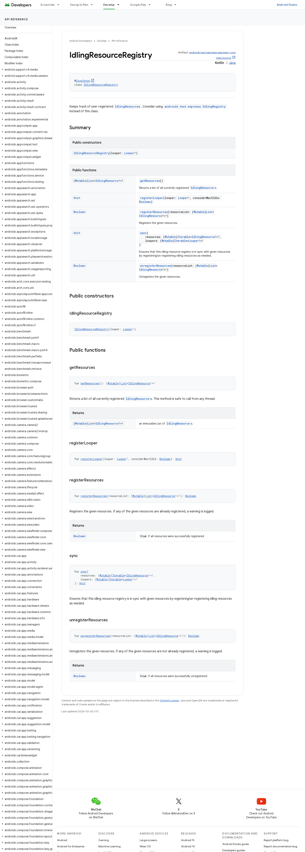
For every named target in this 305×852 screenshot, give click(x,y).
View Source (223, 58)
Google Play (138, 4)
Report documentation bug (280, 846)
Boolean (145, 202)
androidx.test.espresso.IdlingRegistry (195, 106)
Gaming (103, 840)
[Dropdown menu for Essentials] (60, 4)
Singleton (83, 81)
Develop (101, 40)
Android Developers (80, 40)
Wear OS (145, 846)
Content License (169, 700)
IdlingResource (107, 181)
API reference (16, 19)
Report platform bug (276, 840)
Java (232, 63)
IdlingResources (127, 106)
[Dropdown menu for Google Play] (151, 4)
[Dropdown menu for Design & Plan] (93, 4)
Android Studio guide (235, 844)
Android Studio (287, 4)
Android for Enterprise (70, 846)
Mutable (80, 181)
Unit (77, 198)
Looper (129, 153)
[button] (25, 69)
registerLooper (151, 198)
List (91, 181)
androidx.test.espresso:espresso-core (212, 52)
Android (62, 840)
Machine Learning (109, 846)
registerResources (154, 212)
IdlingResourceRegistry (101, 85)
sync (143, 233)
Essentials (48, 4)
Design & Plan (79, 4)
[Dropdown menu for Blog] (177, 4)
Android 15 (188, 840)
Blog (169, 4)
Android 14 (188, 846)
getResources (150, 181)
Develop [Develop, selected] (109, 4)
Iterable (183, 237)
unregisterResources (155, 266)
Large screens (148, 840)
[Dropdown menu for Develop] (120, 4)
